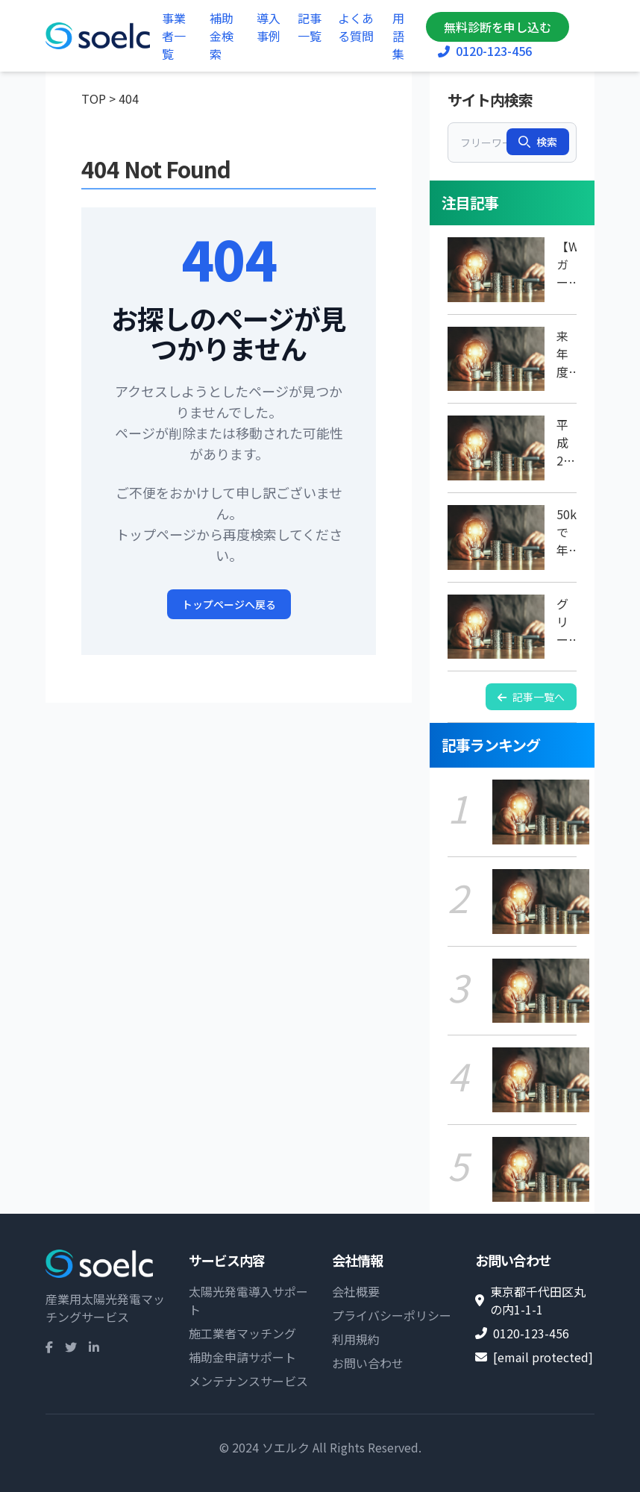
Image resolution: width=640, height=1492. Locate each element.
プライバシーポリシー (391, 1315)
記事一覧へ (531, 696)
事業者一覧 (174, 36)
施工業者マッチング (242, 1333)
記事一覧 (309, 27)
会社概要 (356, 1291)
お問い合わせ (368, 1363)
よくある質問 (356, 27)
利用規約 (356, 1339)
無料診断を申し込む (497, 27)
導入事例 (268, 27)
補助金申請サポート (242, 1357)
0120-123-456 (485, 51)
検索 (537, 141)
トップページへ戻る (229, 604)
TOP (93, 98)
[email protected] (543, 1357)
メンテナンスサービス (248, 1381)
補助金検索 (221, 36)
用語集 (398, 36)
